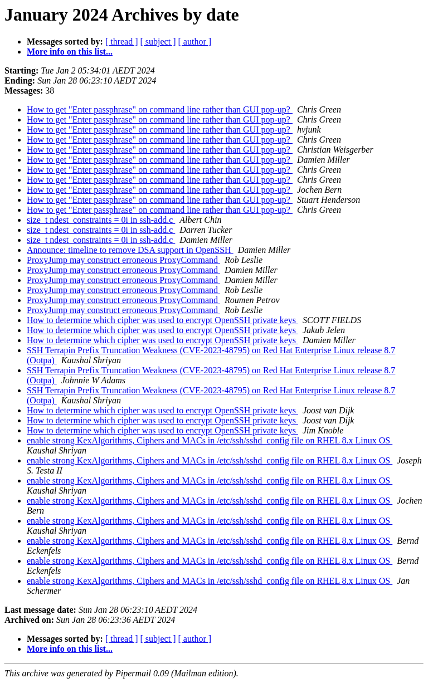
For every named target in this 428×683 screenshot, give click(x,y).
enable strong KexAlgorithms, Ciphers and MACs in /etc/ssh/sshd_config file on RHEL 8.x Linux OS (209, 440)
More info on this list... (70, 51)
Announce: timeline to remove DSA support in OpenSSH (130, 250)
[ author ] (195, 41)
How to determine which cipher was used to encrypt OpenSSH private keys (162, 320)
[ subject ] (158, 41)
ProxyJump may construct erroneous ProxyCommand (123, 260)
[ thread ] (121, 41)
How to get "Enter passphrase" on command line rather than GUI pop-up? (160, 109)
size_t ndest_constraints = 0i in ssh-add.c (101, 220)
